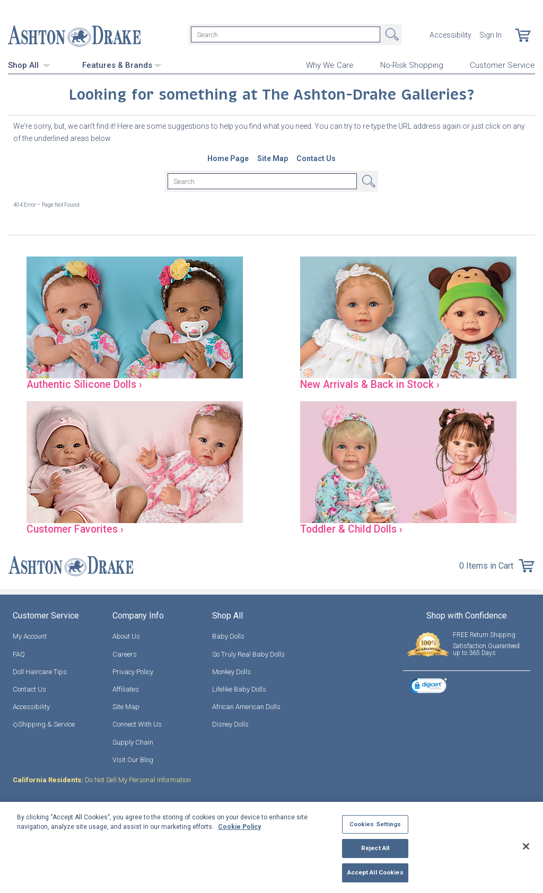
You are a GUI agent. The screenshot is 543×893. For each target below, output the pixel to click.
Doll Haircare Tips (40, 671)
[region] (271, 847)
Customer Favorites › (79, 528)
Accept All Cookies (375, 872)
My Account (30, 636)
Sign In (490, 34)
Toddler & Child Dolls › (355, 528)
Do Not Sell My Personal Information (102, 779)
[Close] (526, 846)
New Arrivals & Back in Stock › (375, 383)
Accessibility (450, 34)
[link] (428, 686)
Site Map (125, 706)
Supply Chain (132, 742)
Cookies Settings (375, 824)
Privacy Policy (132, 671)
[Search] (285, 34)
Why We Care (330, 64)
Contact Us (29, 689)
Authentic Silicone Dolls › (88, 383)
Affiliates (125, 689)
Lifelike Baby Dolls (239, 689)
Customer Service (502, 64)
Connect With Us (137, 724)
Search (390, 34)
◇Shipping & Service (44, 724)
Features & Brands (122, 63)
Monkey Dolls (231, 671)
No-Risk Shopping (411, 64)
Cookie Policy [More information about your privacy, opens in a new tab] (239, 826)
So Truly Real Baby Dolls (248, 654)
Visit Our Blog (132, 759)
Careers (124, 654)
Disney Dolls (230, 724)
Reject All (375, 848)
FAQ (19, 654)
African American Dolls (246, 706)
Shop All (29, 63)
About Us (126, 636)
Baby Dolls (228, 636)
